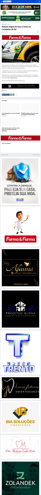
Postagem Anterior (4, 154)
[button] (1, 2)
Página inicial (4, 24)
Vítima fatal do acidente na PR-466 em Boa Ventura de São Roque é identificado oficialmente (11, 129)
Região (9, 24)
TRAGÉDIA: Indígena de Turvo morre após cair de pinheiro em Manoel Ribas (29, 114)
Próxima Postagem (36, 154)
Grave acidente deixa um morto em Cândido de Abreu (11, 114)
